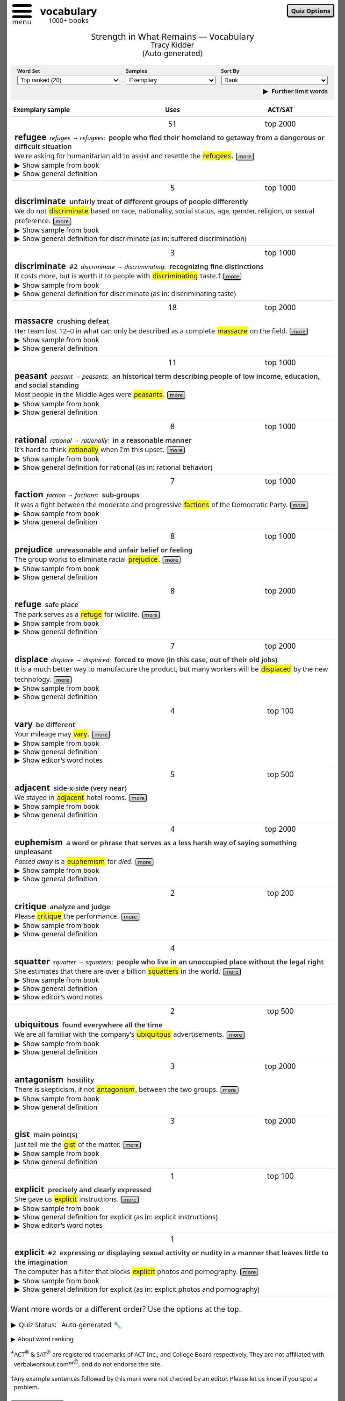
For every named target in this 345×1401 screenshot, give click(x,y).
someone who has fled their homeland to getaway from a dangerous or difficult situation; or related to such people (172, 174)
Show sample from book (60, 165)
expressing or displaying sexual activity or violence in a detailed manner (172, 1289)
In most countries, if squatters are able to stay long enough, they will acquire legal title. (172, 997)
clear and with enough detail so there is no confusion (172, 1217)
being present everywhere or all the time (172, 1052)
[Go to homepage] (65, 12)
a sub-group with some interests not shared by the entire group (172, 522)
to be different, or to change (172, 752)
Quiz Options (311, 11)
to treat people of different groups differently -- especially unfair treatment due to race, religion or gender (172, 238)
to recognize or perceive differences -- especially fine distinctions (172, 294)
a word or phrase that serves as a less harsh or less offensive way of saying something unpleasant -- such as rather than (172, 879)
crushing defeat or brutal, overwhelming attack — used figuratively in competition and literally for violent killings (172, 348)
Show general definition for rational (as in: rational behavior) (117, 467)
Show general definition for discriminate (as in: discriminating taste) (129, 294)
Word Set (28, 70)
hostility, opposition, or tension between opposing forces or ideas (172, 1107)
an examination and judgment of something (172, 934)
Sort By (230, 70)
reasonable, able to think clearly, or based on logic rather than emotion (172, 467)
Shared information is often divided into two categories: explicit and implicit (172, 1225)
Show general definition (59, 174)
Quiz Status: (70, 1324)
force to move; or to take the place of (172, 697)
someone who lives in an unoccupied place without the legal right (172, 988)
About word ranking (46, 1339)
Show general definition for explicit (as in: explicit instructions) (119, 1217)
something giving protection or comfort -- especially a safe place (172, 632)
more (245, 156)
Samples (136, 70)
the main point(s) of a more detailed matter (172, 1162)
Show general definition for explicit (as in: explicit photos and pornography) (140, 1289)
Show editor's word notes (62, 760)
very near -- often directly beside (172, 815)
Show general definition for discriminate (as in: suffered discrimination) (134, 238)
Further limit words (299, 91)
